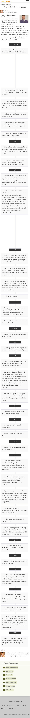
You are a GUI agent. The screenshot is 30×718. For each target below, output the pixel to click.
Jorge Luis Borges (11, 682)
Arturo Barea (9, 690)
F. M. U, (5, 10)
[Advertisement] (15, 71)
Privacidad (24, 714)
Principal (2, 4)
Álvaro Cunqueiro (11, 678)
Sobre (29, 714)
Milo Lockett (9, 671)
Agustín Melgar (10, 686)
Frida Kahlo (9, 675)
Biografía (8, 4)
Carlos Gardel (19, 447)
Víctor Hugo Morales (12, 667)
